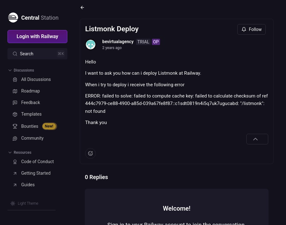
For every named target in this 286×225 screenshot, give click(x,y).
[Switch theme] (24, 203)
